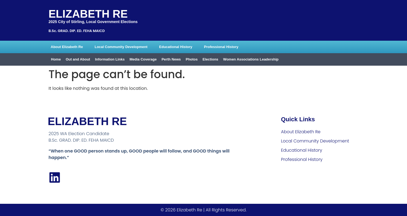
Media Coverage (143, 59)
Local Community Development (121, 47)
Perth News (171, 59)
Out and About (78, 59)
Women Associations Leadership (251, 59)
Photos (192, 59)
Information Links (110, 59)
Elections (210, 59)
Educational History (175, 47)
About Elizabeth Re (67, 47)
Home (56, 59)
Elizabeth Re (88, 14)
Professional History (221, 47)
